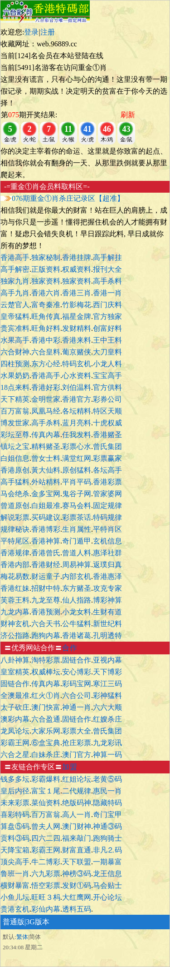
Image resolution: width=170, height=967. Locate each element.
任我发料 (76, 435)
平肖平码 (76, 482)
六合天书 (45, 624)
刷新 (128, 115)
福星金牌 (76, 316)
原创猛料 (76, 470)
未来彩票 (14, 803)
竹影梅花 (76, 305)
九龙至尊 (45, 600)
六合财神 (14, 352)
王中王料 (107, 340)
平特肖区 (107, 529)
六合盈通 (45, 719)
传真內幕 (45, 435)
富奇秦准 (45, 305)
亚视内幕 (107, 660)
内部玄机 (76, 576)
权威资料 (76, 269)
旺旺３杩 (45, 897)
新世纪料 (107, 624)
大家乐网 (45, 731)
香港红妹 (14, 588)
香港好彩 (45, 387)
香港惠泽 (107, 576)
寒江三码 (107, 684)
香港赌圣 (107, 435)
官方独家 (107, 316)
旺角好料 (45, 328)
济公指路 (14, 635)
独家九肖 (14, 281)
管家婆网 (107, 494)
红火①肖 (45, 695)
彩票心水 (76, 446)
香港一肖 (107, 293)
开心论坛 (107, 897)
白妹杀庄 (45, 754)
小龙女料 (76, 612)
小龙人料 (107, 364)
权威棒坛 (45, 672)
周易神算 (76, 564)
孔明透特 (107, 635)
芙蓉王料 (14, 600)
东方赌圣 (76, 588)
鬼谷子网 (76, 494)
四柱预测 (14, 364)
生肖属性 (76, 529)
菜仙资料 (45, 803)
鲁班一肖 (14, 873)
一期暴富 (107, 862)
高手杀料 (107, 281)
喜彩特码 (14, 814)
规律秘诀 (14, 529)
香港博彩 (45, 529)
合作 (70, 648)
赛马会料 (76, 505)
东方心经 (45, 364)
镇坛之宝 (14, 446)
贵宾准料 (14, 328)
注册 (47, 32)
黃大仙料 (45, 470)
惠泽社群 (107, 553)
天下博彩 (107, 672)
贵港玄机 (14, 909)
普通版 (13, 922)
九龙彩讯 (107, 743)
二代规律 (76, 791)
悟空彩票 (45, 885)
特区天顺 (107, 411)
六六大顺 (107, 707)
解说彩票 (14, 517)
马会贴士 (107, 885)
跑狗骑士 (107, 838)
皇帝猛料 (14, 316)
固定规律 (107, 505)
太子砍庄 (14, 707)
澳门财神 (76, 826)
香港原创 (14, 470)
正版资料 (45, 269)
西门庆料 (107, 305)
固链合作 (76, 660)
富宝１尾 (45, 791)
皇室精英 (14, 672)
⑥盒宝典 (45, 743)
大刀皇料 (107, 352)
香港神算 (45, 541)
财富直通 (76, 850)
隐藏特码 (107, 803)
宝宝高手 (107, 375)
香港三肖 (76, 293)
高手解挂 (107, 257)
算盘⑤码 (14, 826)
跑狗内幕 (45, 635)
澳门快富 (45, 707)
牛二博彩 (45, 862)
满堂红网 (76, 458)
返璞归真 (107, 564)
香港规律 (14, 553)
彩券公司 (107, 399)
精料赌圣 (45, 446)
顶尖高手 (14, 862)
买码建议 (45, 517)
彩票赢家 (107, 458)
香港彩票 (107, 482)
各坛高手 (107, 470)
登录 (31, 32)
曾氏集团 (107, 446)
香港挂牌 (76, 257)
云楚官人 (14, 305)
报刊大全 (107, 269)
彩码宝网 (76, 684)
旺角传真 (45, 316)
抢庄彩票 (76, 743)
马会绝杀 (14, 494)
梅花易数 (14, 576)
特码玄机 (76, 364)
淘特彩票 (45, 660)
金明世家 (45, 399)
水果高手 (14, 340)
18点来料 (14, 387)
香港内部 (14, 564)
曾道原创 (14, 505)
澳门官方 (76, 754)
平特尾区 (14, 541)
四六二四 (45, 838)
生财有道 (107, 612)
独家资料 (45, 281)
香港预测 (45, 612)
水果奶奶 (14, 375)
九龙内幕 (14, 612)
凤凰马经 (45, 411)
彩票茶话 (76, 517)
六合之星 (14, 754)
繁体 (22, 936)
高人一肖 (76, 814)
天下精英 (14, 399)
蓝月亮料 (76, 423)
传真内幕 (45, 684)
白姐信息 (14, 458)
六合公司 (76, 695)
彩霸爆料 (45, 779)
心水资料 (76, 375)
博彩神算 (107, 600)
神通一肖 (76, 707)
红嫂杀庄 (107, 719)
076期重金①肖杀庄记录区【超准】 (68, 198)
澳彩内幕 (14, 719)
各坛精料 (76, 411)
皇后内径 (14, 791)
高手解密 (14, 269)
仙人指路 (76, 600)
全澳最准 (14, 695)
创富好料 (107, 328)
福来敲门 (76, 838)
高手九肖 (14, 293)
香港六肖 (45, 293)
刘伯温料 (76, 387)
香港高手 (14, 257)
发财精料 (76, 328)
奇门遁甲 (76, 541)
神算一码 (107, 754)
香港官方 (76, 399)
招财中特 (45, 588)
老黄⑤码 (107, 779)
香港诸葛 (76, 635)
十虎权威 (107, 423)
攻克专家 (107, 588)
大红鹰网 (76, 897)
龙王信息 (107, 873)
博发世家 (14, 423)
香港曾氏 (45, 553)
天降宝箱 (14, 850)
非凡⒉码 (107, 850)
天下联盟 (76, 862)
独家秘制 (45, 257)
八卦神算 (14, 660)
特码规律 (107, 517)
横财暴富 (14, 885)
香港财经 (45, 564)
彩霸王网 (14, 743)
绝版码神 (76, 803)
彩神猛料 (107, 695)
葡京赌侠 (76, 352)
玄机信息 (107, 541)
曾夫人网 (45, 826)
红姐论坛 (76, 779)
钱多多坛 (14, 779)
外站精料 (45, 482)
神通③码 (107, 826)
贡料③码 (14, 838)
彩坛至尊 (14, 435)
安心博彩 (76, 672)
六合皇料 (45, 352)
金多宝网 (45, 494)
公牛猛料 (76, 624)
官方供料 (107, 387)
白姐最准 (45, 505)
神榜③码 (76, 873)
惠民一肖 (107, 791)
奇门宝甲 (107, 814)
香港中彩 (45, 340)
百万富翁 (14, 411)
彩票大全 (76, 731)
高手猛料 (14, 482)
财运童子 (45, 576)
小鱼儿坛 (14, 897)
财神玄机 (14, 624)
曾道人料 (76, 553)
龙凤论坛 (14, 731)
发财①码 (76, 885)
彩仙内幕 (45, 909)
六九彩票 (45, 873)
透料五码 (76, 909)
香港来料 (76, 340)
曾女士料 (45, 458)
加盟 (70, 767)
